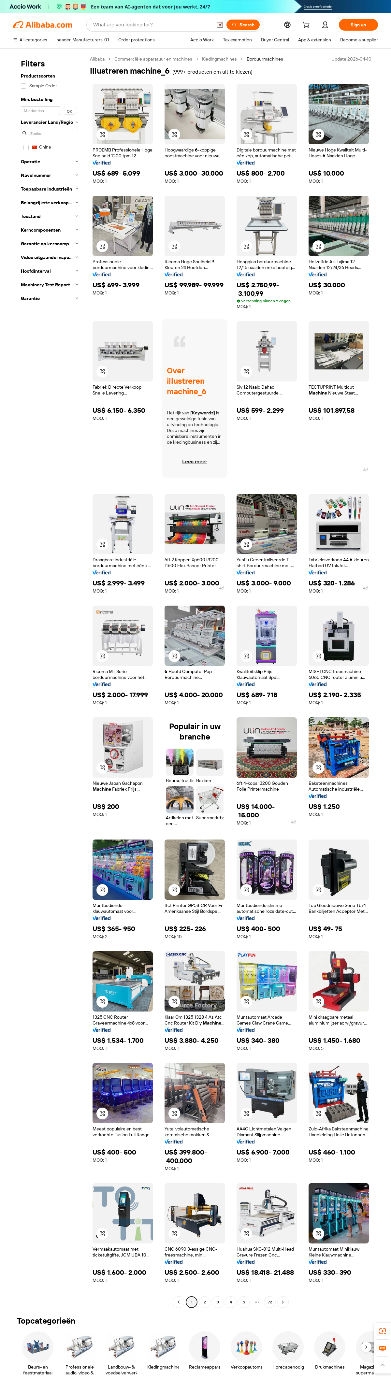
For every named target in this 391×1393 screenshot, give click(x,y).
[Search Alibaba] (152, 24)
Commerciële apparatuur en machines (153, 59)
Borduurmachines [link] (265, 59)
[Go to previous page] (178, 1302)
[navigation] (49, 681)
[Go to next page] (283, 1302)
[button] (220, 25)
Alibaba (97, 59)
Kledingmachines (219, 59)
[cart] (307, 25)
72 (270, 1302)
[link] (382, 1331)
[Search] (243, 25)
